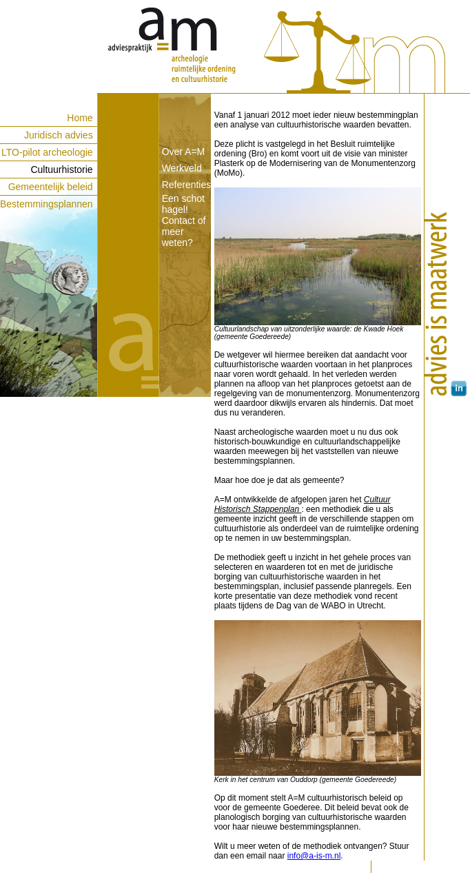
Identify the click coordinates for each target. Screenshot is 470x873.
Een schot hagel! (183, 204)
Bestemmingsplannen (46, 203)
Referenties (187, 184)
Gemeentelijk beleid (50, 186)
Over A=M (183, 151)
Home (79, 117)
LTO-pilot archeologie (47, 152)
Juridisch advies (58, 135)
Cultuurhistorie (61, 169)
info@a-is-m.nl (314, 856)
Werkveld (182, 168)
